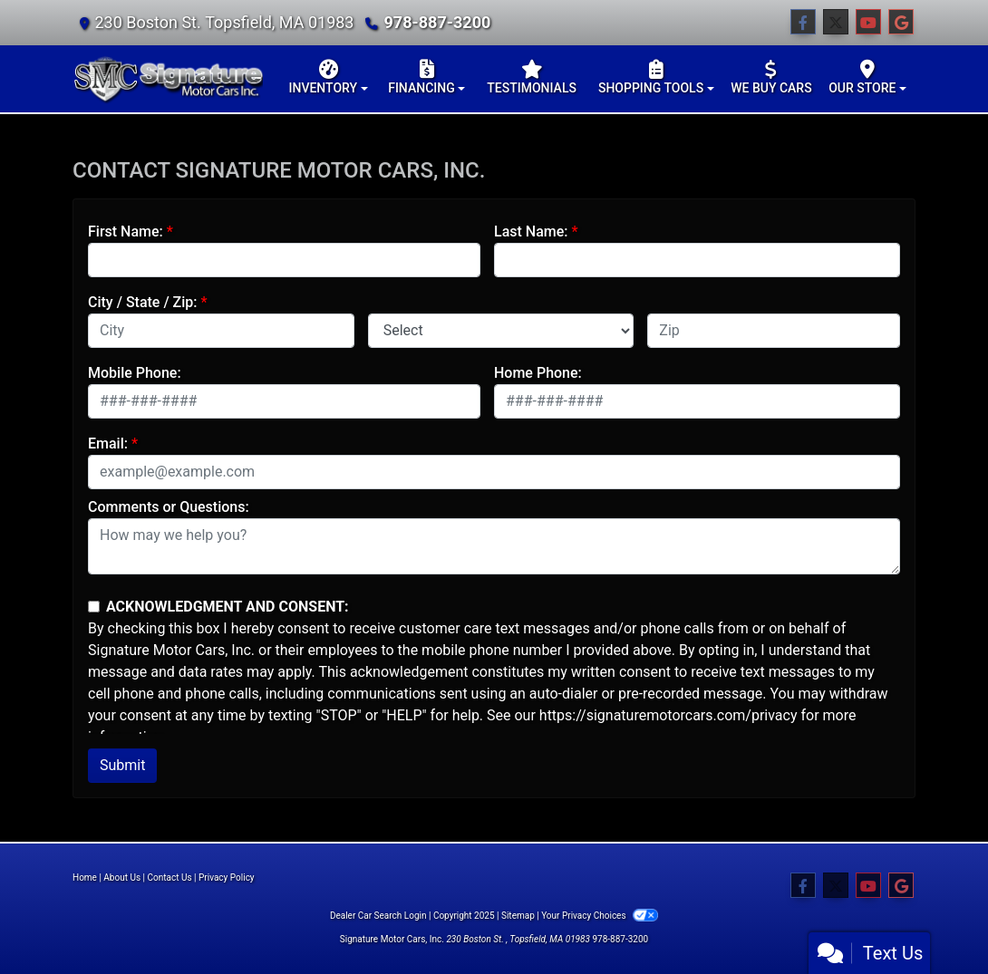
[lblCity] (221, 330)
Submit (122, 765)
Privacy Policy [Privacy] (227, 877)
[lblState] (501, 330)
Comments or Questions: (168, 507)
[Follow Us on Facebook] (803, 22)
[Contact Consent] (94, 606)
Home (85, 877)
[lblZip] (773, 330)
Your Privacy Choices (599, 916)
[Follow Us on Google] (901, 22)
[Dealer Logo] (168, 79)
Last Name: (531, 231)
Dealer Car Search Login (378, 916)
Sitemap (518, 916)
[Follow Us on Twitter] (835, 22)
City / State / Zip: (143, 302)
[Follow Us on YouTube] (868, 22)
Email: (108, 443)
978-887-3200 (436, 22)
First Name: (125, 231)
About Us (121, 877)
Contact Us (170, 877)
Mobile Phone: (134, 372)
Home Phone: (538, 372)
